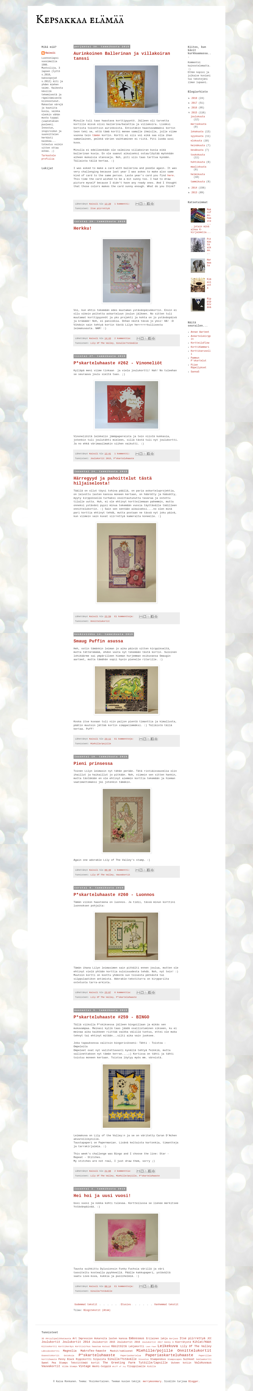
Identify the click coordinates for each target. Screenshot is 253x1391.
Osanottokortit (50, 1355)
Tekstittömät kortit (85, 1363)
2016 (195, 107)
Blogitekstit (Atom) (96, 1310)
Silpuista (99, 1359)
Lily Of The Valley (102, 343)
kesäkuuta (198, 150)
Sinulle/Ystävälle (127, 343)
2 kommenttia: (123, 338)
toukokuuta (198, 154)
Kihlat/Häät (202, 1342)
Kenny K (169, 1342)
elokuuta (197, 140)
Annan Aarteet (200, 332)
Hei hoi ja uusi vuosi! (102, 1195)
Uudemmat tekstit (86, 1304)
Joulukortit (51, 1342)
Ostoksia (69, 1355)
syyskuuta (198, 136)
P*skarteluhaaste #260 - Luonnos (114, 894)
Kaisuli (50, 53)
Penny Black (66, 1359)
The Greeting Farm (119, 1362)
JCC (209, 1338)
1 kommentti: (122, 204)
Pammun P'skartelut (198, 359)
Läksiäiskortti (50, 1351)
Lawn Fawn (151, 1347)
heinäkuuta (198, 145)
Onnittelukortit (100, 621)
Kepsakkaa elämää (80, 19)
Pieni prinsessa (93, 763)
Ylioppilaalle (136, 1366)
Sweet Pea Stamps (55, 1363)
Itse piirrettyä (100, 208)
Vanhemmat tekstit (166, 1304)
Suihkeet (188, 1359)
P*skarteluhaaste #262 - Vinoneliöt (118, 363)
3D (43, 1338)
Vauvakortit (123, 875)
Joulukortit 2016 (128, 1342)
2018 (195, 98)
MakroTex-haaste (93, 1350)
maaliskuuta (198, 167)
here (170, 175)
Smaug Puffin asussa (98, 641)
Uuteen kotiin (181, 1363)
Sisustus (144, 1359)
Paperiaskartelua (131, 1355)
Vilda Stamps (69, 1366)
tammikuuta (198, 181)
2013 (195, 192)
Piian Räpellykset (198, 366)
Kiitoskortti (49, 1346)
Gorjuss (173, 1338)
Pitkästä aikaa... (209, 246)
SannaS (195, 371)
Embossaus (136, 1338)
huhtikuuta (198, 162)
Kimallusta (209, 283)
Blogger (193, 1381)
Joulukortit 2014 (76, 1342)
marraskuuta (198, 124)
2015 (195, 112)
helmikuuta (198, 174)
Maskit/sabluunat (121, 1351)
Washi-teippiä (101, 1366)
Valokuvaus (202, 1362)
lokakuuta (198, 131)
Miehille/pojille (101, 743)
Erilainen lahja (157, 1338)
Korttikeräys (66, 1346)
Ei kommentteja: (124, 616)
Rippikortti (84, 1359)
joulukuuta (198, 116)
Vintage (85, 1366)
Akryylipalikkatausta (58, 1338)
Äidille (151, 1366)
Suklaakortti (203, 1359)
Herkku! (83, 228)
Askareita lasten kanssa (110, 1338)
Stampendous (158, 1359)
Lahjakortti (136, 1346)
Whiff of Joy (119, 1366)
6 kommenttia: (123, 992)
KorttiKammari (200, 347)
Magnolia (69, 1350)
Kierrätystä (183, 1342)
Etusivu (126, 1304)
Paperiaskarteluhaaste (169, 1355)
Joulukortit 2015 (101, 458)
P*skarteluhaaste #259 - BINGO (111, 1017)
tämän (96, 135)
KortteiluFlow (200, 343)
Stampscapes (175, 1359)
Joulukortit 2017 (152, 1342)
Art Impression (83, 1338)
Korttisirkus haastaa (88, 1346)
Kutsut (106, 1346)
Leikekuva (168, 1346)
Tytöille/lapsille (153, 1362)
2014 (195, 188)
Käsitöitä (119, 1346)
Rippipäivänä (209, 303)
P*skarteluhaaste (123, 458)
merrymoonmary (152, 1381)
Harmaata (209, 263)
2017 (195, 103)
